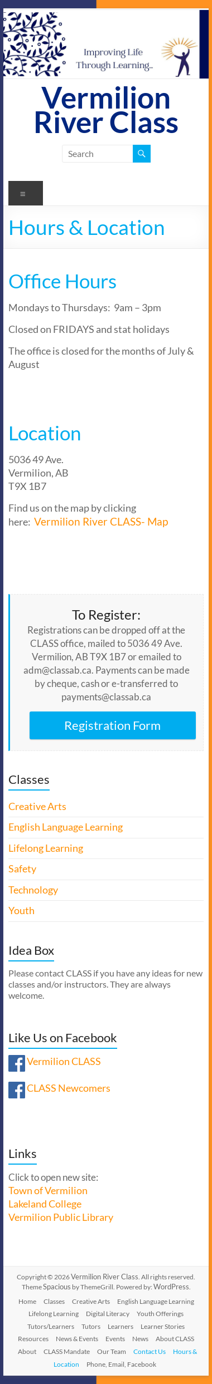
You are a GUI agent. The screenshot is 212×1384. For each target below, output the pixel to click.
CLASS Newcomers (68, 1088)
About (27, 1351)
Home (27, 1301)
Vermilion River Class (106, 109)
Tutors (90, 1326)
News (140, 1338)
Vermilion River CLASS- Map (101, 522)
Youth (21, 910)
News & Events (77, 1338)
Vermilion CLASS (64, 1061)
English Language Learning (65, 827)
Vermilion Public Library (60, 1217)
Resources (33, 1338)
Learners (120, 1326)
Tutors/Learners (50, 1326)
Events (115, 1338)
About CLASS (175, 1338)
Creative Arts (37, 806)
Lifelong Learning (45, 848)
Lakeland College (44, 1204)
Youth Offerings (160, 1313)
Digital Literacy (107, 1313)
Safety (22, 869)
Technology (33, 890)
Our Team (111, 1351)
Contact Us (149, 1351)
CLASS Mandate (67, 1351)
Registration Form (112, 725)
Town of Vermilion (48, 1190)
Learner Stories (163, 1326)
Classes (54, 1301)
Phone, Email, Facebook (121, 1364)
